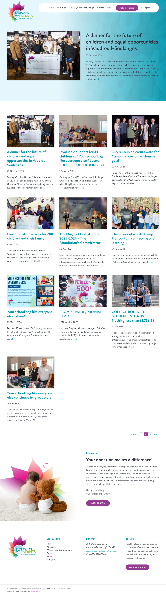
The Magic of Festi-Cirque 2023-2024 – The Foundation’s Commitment (80, 239)
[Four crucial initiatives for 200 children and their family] (30, 199)
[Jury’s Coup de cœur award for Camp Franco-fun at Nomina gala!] (135, 117)
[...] (99, 79)
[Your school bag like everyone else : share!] (30, 276)
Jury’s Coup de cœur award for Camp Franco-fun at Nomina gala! (135, 156)
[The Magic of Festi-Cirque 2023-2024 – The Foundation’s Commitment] (82, 199)
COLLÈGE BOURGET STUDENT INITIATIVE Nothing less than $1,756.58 (133, 316)
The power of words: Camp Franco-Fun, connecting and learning (133, 239)
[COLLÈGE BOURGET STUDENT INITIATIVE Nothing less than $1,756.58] (135, 276)
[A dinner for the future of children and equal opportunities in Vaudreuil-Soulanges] (30, 117)
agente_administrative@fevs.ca (101, 551)
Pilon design (35, 591)
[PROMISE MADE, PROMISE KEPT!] (82, 276)
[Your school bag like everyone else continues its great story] (30, 358)
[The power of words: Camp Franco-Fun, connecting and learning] (135, 199)
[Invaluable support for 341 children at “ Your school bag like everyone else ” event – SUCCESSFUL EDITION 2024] (82, 117)
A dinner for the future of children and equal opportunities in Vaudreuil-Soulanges (122, 42)
